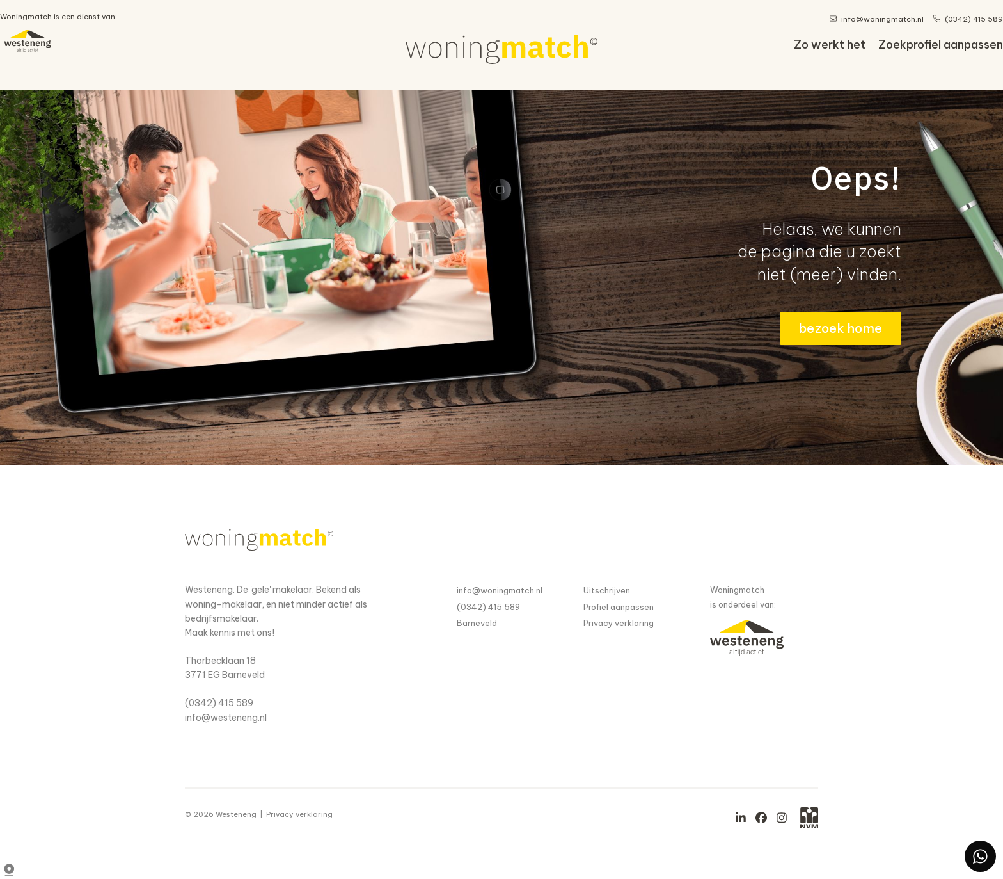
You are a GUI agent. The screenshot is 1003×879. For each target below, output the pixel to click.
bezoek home (840, 328)
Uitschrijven (606, 590)
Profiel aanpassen (618, 607)
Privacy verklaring (618, 623)
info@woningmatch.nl (499, 590)
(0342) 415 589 (219, 703)
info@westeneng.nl (226, 717)
